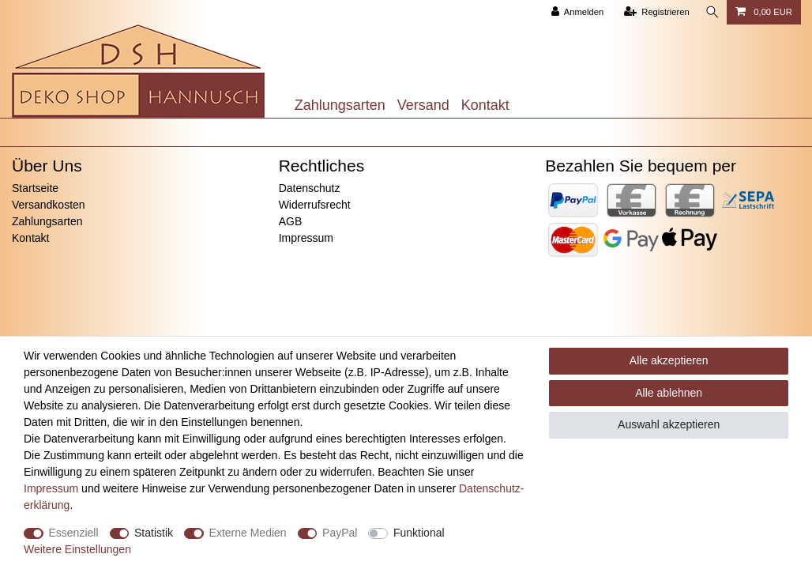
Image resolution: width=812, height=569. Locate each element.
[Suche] (711, 12)
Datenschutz (309, 188)
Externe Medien (248, 532)
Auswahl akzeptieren (669, 424)
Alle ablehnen (668, 392)
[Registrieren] (653, 12)
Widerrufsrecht (315, 204)
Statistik (153, 532)
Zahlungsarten (340, 105)
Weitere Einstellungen (77, 549)
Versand (423, 105)
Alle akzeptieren (669, 360)
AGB (291, 221)
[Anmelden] (574, 12)
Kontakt (485, 105)
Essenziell (74, 532)
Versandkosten (48, 204)
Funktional (419, 532)
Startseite (35, 188)
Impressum (306, 238)
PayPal (339, 532)
